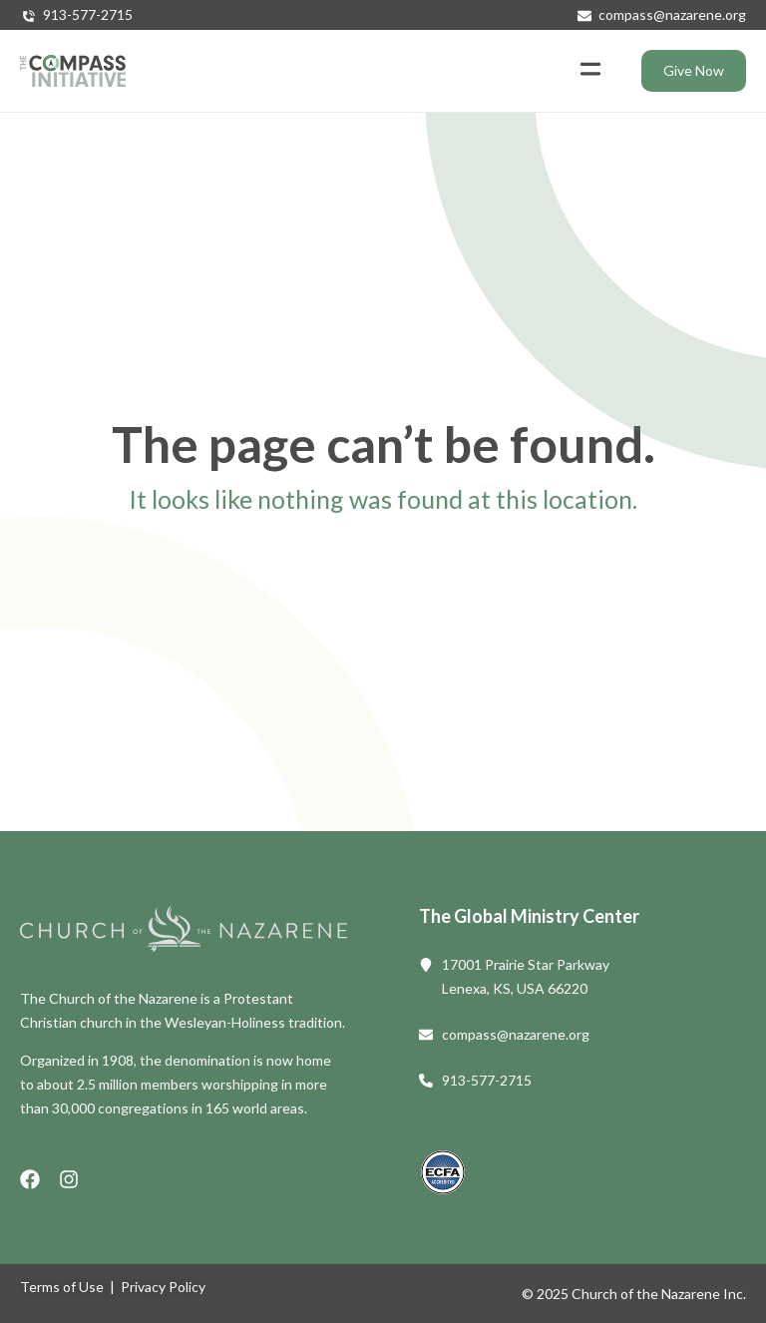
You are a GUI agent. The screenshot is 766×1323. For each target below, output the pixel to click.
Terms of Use (62, 1286)
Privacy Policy (163, 1286)
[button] (590, 70)
